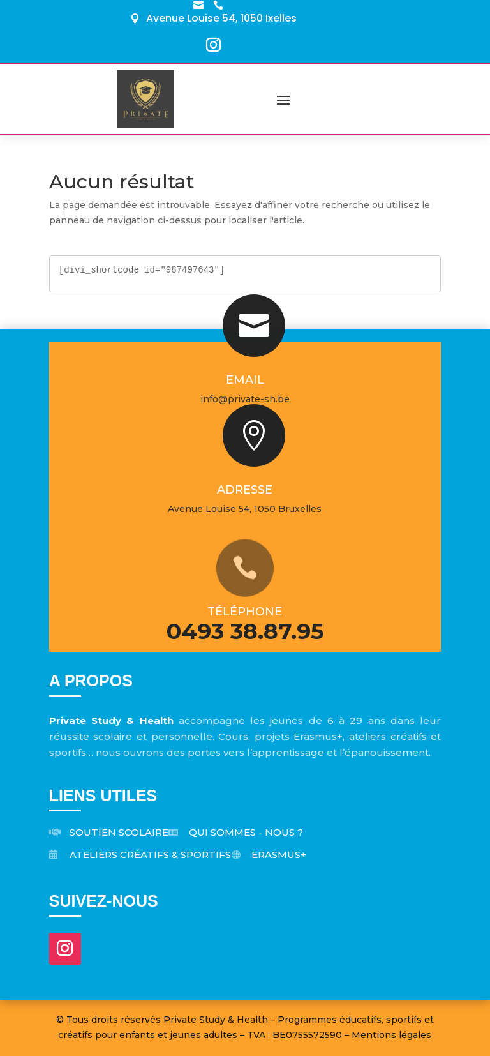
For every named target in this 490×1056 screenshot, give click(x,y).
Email (245, 380)
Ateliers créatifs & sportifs (150, 855)
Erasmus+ (278, 855)
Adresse (244, 490)
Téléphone (244, 612)
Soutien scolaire (119, 832)
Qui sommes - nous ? (246, 832)
